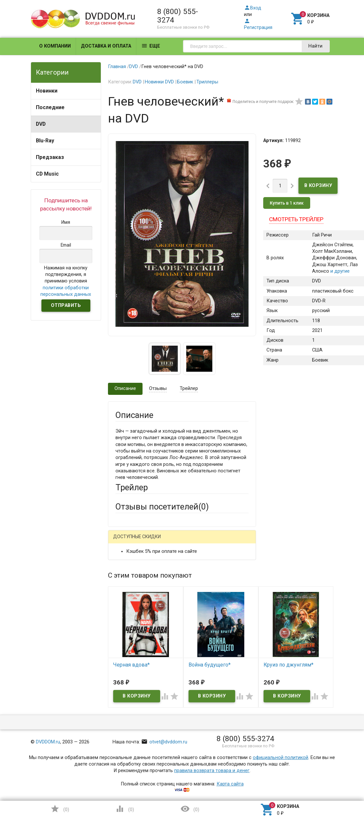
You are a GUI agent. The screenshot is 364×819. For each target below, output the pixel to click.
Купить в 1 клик (287, 203)
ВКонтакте (196, 541)
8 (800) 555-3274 (177, 15)
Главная (117, 66)
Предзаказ (50, 157)
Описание (125, 388)
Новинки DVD (159, 82)
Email (121, 598)
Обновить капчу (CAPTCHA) (197, 762)
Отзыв (122, 664)
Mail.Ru (157, 541)
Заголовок (127, 629)
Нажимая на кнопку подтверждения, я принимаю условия (65, 281)
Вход (252, 8)
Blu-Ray (45, 140)
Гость (123, 540)
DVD (41, 124)
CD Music (47, 174)
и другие (339, 271)
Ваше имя (126, 574)
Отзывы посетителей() (162, 506)
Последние (50, 107)
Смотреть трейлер (296, 219)
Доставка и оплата (106, 46)
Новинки (46, 91)
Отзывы (158, 388)
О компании (55, 46)
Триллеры (207, 82)
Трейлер (189, 388)
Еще (150, 46)
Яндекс (136, 551)
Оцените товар (131, 653)
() (59, 808)
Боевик (185, 82)
